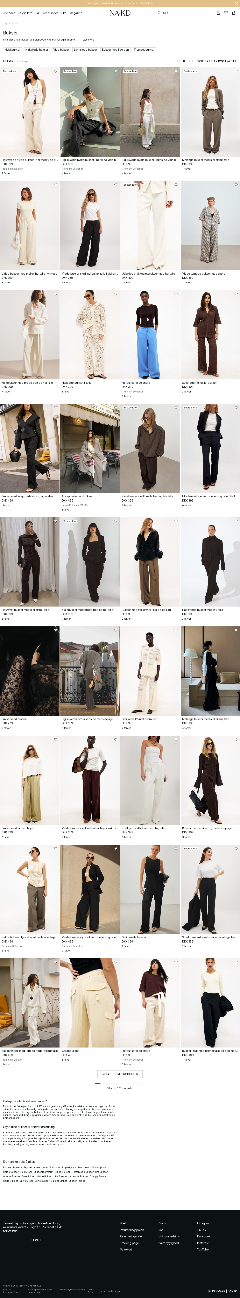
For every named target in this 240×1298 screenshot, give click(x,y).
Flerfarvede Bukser (83, 1171)
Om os (163, 1223)
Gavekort (126, 1249)
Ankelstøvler (41, 1167)
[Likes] (226, 12)
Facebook (203, 1236)
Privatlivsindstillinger (110, 1291)
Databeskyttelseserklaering (72, 1289)
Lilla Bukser (60, 1176)
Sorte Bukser (42, 1180)
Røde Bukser (10, 1180)
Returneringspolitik (132, 1230)
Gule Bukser (28, 1176)
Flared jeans (99, 1167)
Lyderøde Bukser (78, 1176)
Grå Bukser (101, 1171)
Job (161, 1230)
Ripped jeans (69, 1167)
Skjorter (28, 1167)
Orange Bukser (98, 1176)
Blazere (17, 1167)
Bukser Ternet (77, 1180)
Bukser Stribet (59, 1180)
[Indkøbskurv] (234, 12)
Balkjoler (55, 1167)
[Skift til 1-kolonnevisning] (178, 61)
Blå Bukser (26, 1171)
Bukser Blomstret (43, 1171)
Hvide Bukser (44, 1176)
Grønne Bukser (11, 1176)
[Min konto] (218, 12)
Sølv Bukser (26, 1180)
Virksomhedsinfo (169, 1236)
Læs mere (88, 39)
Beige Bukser (10, 1171)
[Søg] (184, 13)
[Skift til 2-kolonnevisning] (185, 61)
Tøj (5, 23)
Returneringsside (131, 1236)
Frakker (7, 1167)
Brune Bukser (62, 1171)
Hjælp (123, 1223)
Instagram (203, 1223)
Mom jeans (84, 1167)
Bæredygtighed (169, 1243)
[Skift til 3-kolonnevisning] (191, 61)
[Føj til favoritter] (56, 71)
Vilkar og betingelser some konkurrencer (39, 1290)
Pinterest (202, 1243)
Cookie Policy (91, 1290)
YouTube (203, 1249)
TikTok (201, 1230)
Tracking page (129, 1243)
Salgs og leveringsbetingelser (12, 1290)
